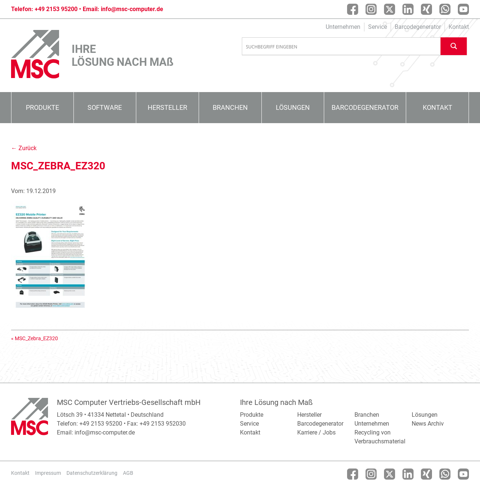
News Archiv (428, 423)
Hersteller (167, 107)
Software (105, 107)
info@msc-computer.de (132, 9)
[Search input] (341, 46)
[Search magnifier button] (453, 46)
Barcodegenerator (418, 26)
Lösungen (293, 107)
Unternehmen (343, 26)
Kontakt (459, 26)
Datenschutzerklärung (91, 473)
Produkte (42, 107)
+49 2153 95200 (56, 9)
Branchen (230, 107)
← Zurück (24, 148)
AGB (128, 473)
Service (377, 26)
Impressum (48, 473)
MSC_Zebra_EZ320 (36, 338)
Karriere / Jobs (316, 432)
